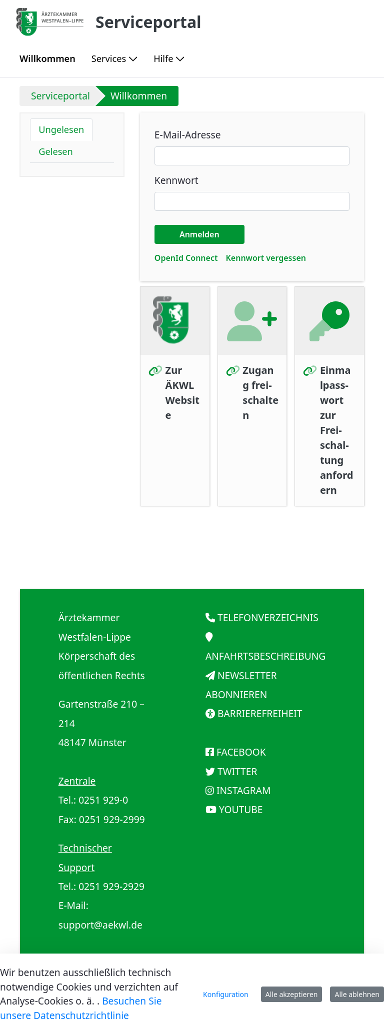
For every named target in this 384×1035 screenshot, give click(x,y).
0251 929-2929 (111, 886)
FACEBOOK (241, 752)
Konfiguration (225, 994)
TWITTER (237, 771)
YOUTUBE (240, 809)
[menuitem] (48, 58)
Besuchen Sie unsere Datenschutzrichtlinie (81, 1008)
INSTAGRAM (243, 790)
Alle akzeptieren (292, 994)
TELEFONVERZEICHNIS (268, 617)
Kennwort (176, 180)
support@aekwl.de (100, 925)
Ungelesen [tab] (61, 129)
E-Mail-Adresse (187, 134)
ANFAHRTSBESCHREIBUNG (266, 656)
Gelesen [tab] (55, 151)
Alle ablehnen (357, 994)
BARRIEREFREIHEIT (260, 713)
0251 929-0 (103, 800)
